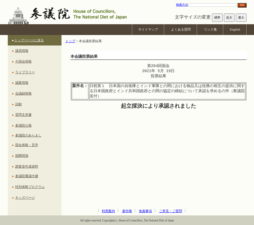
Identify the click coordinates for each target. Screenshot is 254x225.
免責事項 (145, 211)
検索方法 (182, 4)
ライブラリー (25, 72)
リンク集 (210, 29)
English (235, 29)
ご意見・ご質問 (170, 211)
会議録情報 (23, 93)
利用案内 (108, 211)
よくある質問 (181, 29)
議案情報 (21, 82)
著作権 (127, 211)
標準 (217, 17)
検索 (242, 5)
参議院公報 (23, 125)
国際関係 (21, 155)
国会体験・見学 (26, 145)
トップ (70, 41)
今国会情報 (23, 61)
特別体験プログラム (30, 186)
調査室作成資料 (26, 166)
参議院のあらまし (28, 135)
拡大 (229, 17)
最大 (241, 17)
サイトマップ (148, 29)
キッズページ (25, 197)
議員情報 (21, 50)
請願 (18, 104)
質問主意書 (23, 114)
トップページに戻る (29, 40)
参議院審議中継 (26, 176)
